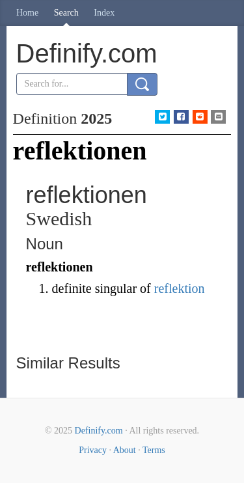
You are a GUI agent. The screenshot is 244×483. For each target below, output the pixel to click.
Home (27, 13)
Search (66, 13)
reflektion (179, 288)
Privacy (93, 450)
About (124, 450)
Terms (153, 450)
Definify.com (99, 430)
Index (104, 13)
